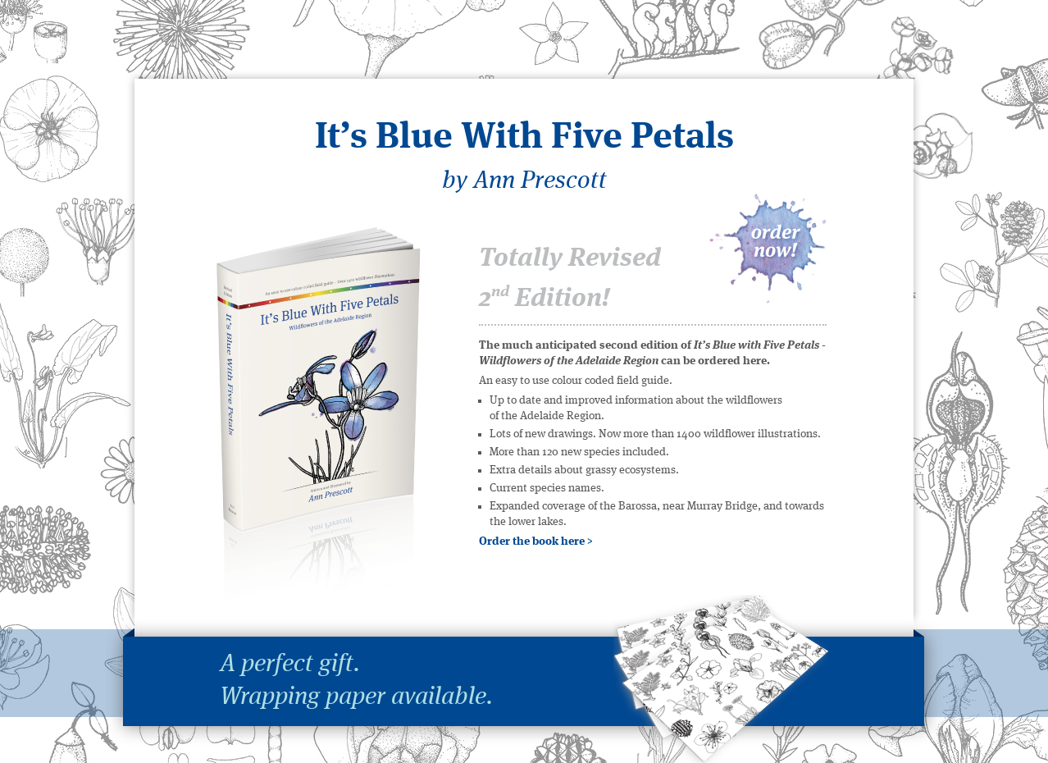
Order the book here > (536, 541)
